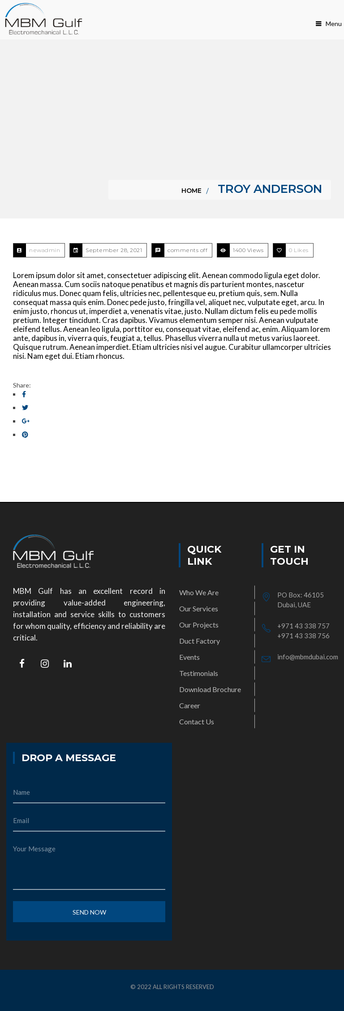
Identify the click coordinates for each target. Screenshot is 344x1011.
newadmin (44, 250)
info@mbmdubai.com (307, 657)
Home (191, 191)
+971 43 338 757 (303, 626)
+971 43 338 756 (303, 636)
